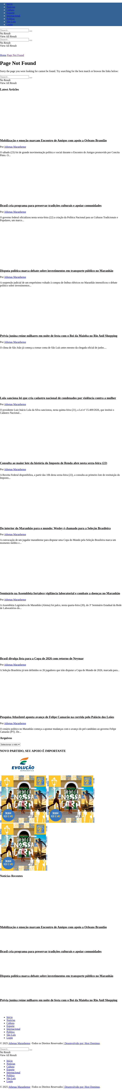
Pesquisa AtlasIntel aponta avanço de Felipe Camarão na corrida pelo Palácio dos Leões (57, 717)
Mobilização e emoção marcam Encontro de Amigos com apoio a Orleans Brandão (53, 140)
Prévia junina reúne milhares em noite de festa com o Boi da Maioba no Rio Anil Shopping (58, 335)
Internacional (13, 15)
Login (10, 24)
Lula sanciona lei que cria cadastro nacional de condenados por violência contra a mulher (58, 398)
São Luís (11, 21)
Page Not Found (15, 55)
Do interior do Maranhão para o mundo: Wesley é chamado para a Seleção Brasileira (55, 528)
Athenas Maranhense (15, 146)
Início (10, 4)
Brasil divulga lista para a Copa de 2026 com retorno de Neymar (42, 658)
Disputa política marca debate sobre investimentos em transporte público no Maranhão (56, 270)
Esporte (10, 12)
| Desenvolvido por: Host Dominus (82, 1043)
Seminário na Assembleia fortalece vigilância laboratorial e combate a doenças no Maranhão (60, 593)
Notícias (11, 7)
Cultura (10, 9)
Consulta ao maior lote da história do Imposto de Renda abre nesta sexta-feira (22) (53, 463)
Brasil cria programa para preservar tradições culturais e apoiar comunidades (51, 205)
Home (3, 55)
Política (10, 18)
